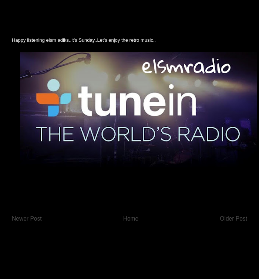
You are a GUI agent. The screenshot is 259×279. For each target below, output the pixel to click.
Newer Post (27, 218)
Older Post (233, 218)
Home (131, 218)
